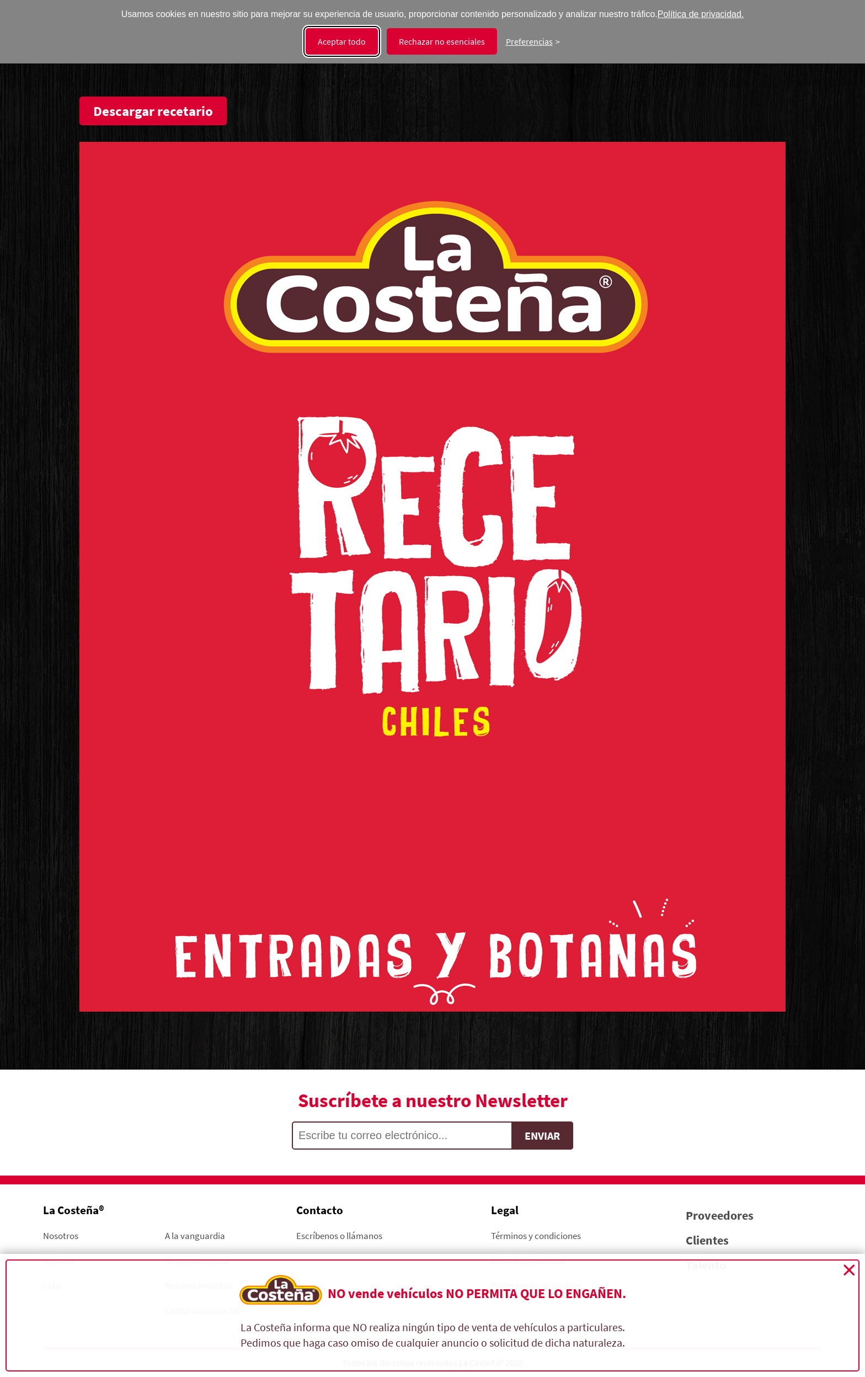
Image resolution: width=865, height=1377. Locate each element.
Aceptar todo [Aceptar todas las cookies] (342, 41)
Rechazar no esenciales (442, 41)
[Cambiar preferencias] (533, 41)
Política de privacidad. (701, 14)
